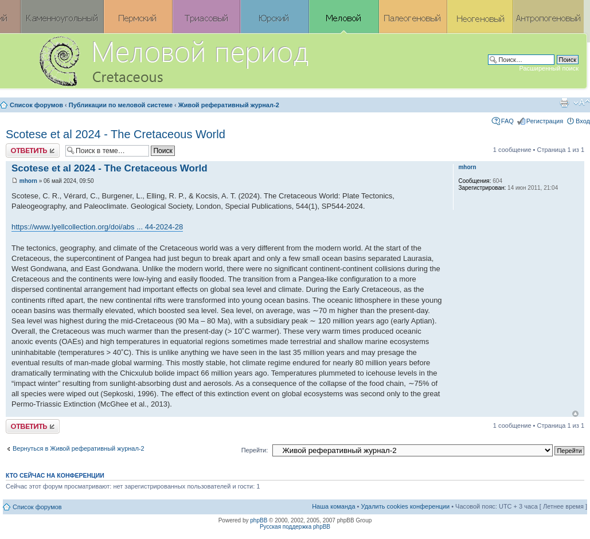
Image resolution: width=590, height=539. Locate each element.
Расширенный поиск (549, 68)
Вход (583, 121)
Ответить (33, 150)
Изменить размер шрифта (581, 102)
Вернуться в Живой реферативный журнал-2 (78, 448)
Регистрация (544, 121)
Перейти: (254, 450)
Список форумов (36, 104)
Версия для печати (564, 102)
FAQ (507, 121)
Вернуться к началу (575, 414)
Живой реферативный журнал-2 (228, 104)
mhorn (28, 181)
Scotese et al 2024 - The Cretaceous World (115, 134)
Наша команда (333, 506)
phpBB (258, 520)
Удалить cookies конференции (405, 506)
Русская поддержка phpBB (295, 527)
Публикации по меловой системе (121, 104)
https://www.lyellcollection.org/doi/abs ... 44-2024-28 (97, 226)
